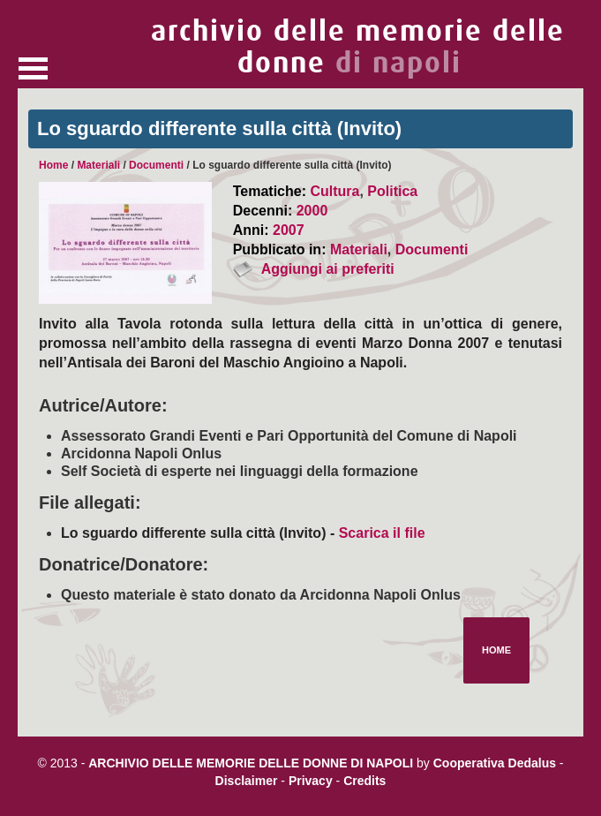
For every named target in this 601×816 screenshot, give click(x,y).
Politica (392, 191)
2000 (312, 210)
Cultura (334, 191)
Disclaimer (246, 781)
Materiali (98, 165)
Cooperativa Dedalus (494, 763)
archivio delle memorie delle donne (358, 47)
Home (53, 165)
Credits (364, 781)
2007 (288, 230)
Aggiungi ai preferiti (327, 268)
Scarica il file (382, 532)
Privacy (311, 781)
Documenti (156, 165)
